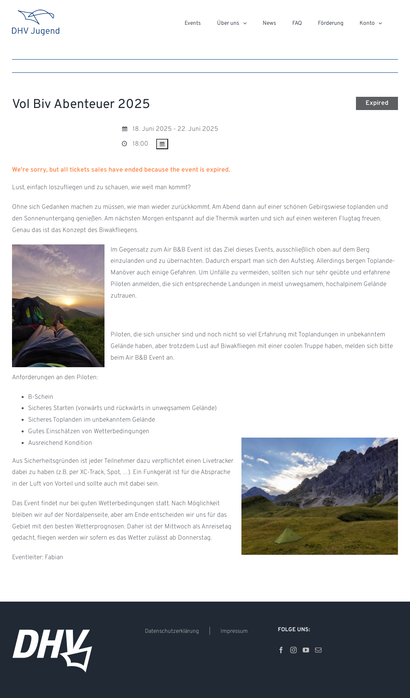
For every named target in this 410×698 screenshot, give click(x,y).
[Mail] (318, 650)
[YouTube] (306, 650)
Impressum (234, 631)
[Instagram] (293, 650)
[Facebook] (281, 650)
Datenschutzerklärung (172, 631)
